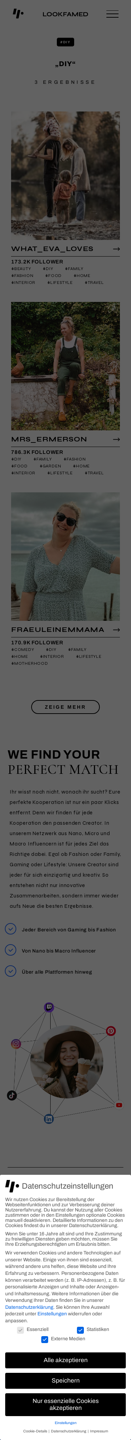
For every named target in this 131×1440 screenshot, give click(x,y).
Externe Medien (63, 1338)
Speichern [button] (66, 1380)
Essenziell (33, 1329)
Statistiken (93, 1329)
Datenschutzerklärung (29, 1307)
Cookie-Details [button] (35, 1431)
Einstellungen (52, 1313)
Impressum (99, 1431)
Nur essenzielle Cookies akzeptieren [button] (66, 1404)
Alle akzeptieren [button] (66, 1360)
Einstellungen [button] (66, 1423)
